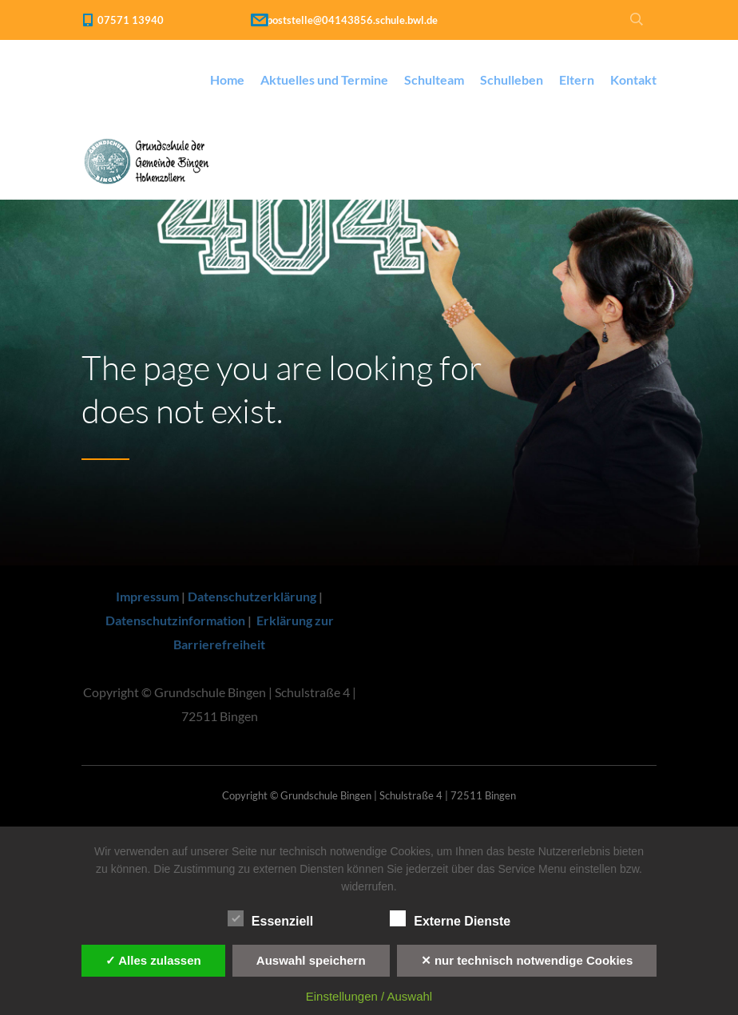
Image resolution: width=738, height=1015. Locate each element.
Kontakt (633, 79)
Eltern (576, 79)
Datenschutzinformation (175, 620)
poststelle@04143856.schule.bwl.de (352, 20)
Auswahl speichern (311, 960)
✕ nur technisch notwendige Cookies (527, 960)
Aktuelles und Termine (324, 79)
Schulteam (434, 79)
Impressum (147, 596)
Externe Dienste (450, 919)
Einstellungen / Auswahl (369, 996)
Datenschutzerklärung (252, 596)
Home (227, 79)
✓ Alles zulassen (153, 960)
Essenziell (270, 919)
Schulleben (511, 79)
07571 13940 (130, 20)
